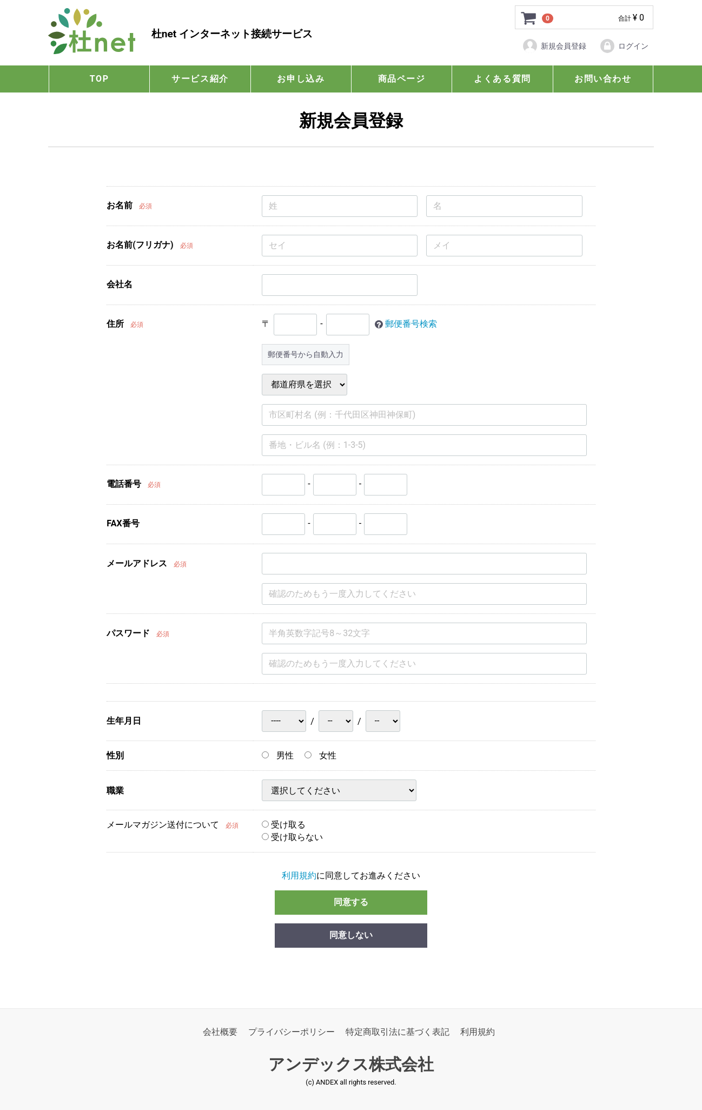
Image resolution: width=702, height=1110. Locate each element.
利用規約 (299, 875)
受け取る (284, 825)
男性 (278, 755)
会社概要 (220, 1032)
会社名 (120, 284)
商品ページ (402, 79)
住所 (115, 324)
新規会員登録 (554, 46)
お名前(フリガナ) (140, 245)
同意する (351, 902)
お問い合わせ (603, 79)
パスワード (128, 634)
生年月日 (124, 721)
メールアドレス (137, 564)
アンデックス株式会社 (351, 1064)
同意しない (351, 935)
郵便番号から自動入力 (305, 354)
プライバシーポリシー (291, 1032)
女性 (320, 755)
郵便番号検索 (411, 324)
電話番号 (124, 484)
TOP (99, 79)
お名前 (120, 205)
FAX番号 (123, 523)
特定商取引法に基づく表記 (397, 1032)
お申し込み (300, 79)
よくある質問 (502, 79)
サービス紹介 (200, 79)
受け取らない (292, 837)
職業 (115, 790)
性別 (115, 755)
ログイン (623, 46)
